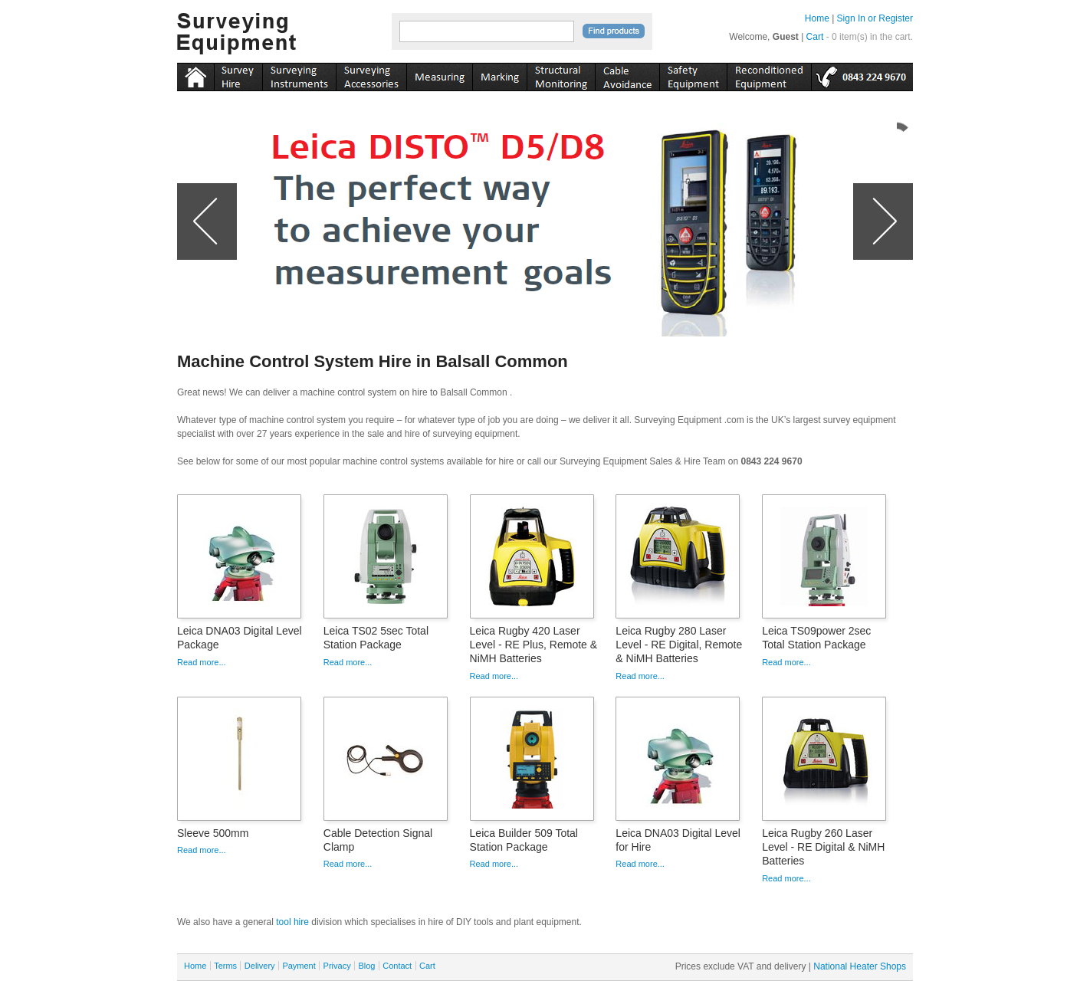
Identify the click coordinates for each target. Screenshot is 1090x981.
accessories (371, 74)
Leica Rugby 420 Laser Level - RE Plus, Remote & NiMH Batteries (534, 644)
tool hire (292, 922)
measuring (439, 74)
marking (499, 74)
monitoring (561, 74)
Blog (366, 965)
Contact (397, 965)
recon (769, 74)
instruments (238, 74)
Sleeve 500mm (212, 833)
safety (693, 74)
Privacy (337, 965)
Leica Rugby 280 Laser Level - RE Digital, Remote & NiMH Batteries (679, 644)
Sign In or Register (875, 18)
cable (627, 74)
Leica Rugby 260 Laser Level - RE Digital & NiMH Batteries (823, 847)
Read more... (201, 662)
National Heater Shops (859, 966)
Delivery (260, 965)
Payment (298, 965)
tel (862, 74)
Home (817, 18)
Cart (815, 36)
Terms (225, 965)
